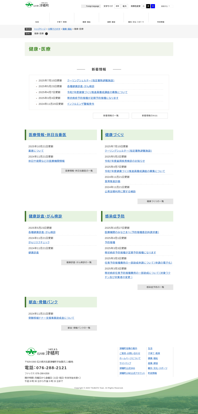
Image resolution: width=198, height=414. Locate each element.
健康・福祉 (87, 22)
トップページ (40, 29)
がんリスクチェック (39, 242)
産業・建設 (111, 22)
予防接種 (110, 242)
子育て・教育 (62, 22)
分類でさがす (54, 29)
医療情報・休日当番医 (47, 135)
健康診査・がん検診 (45, 216)
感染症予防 (115, 216)
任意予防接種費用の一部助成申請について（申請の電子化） (138, 262)
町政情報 (160, 22)
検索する (164, 6)
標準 (117, 6)
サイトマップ (125, 363)
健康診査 (33, 252)
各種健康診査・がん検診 (80, 86)
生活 (37, 22)
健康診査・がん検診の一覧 (79, 262)
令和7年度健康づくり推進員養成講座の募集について (97, 92)
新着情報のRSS (149, 115)
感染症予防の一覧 (155, 287)
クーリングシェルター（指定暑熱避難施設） (91, 80)
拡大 (125, 6)
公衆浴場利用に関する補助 (120, 191)
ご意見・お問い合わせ (129, 353)
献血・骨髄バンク (43, 302)
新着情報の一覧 (111, 115)
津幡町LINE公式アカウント (132, 373)
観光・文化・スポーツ (136, 22)
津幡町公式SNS (127, 368)
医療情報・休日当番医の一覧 (79, 171)
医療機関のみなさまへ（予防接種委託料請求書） (132, 232)
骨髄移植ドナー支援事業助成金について (51, 318)
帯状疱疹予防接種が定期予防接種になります (93, 98)
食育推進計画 (112, 181)
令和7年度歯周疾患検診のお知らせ (125, 161)
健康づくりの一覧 (155, 201)
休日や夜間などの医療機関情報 (46, 161)
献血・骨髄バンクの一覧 (79, 328)
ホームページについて (130, 358)
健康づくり (114, 135)
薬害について (36, 151)
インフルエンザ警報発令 (80, 104)
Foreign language (92, 6)
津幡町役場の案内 (128, 348)
